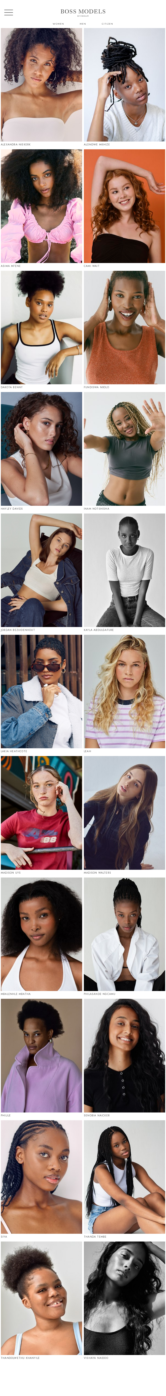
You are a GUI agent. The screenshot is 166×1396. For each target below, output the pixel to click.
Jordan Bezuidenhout (18, 630)
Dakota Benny (12, 387)
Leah (87, 751)
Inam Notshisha (96, 509)
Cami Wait (92, 266)
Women (58, 23)
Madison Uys (11, 873)
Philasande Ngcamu (99, 994)
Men (83, 23)
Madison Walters (97, 873)
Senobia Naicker (97, 1115)
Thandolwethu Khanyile (20, 1358)
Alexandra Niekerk (16, 145)
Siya (4, 1237)
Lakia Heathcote (14, 751)
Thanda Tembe (95, 1237)
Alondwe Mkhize (97, 145)
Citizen (107, 23)
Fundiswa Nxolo (96, 387)
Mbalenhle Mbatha (16, 994)
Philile (6, 1115)
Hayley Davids (12, 509)
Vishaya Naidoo (96, 1358)
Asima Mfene (11, 266)
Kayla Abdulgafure (99, 630)
